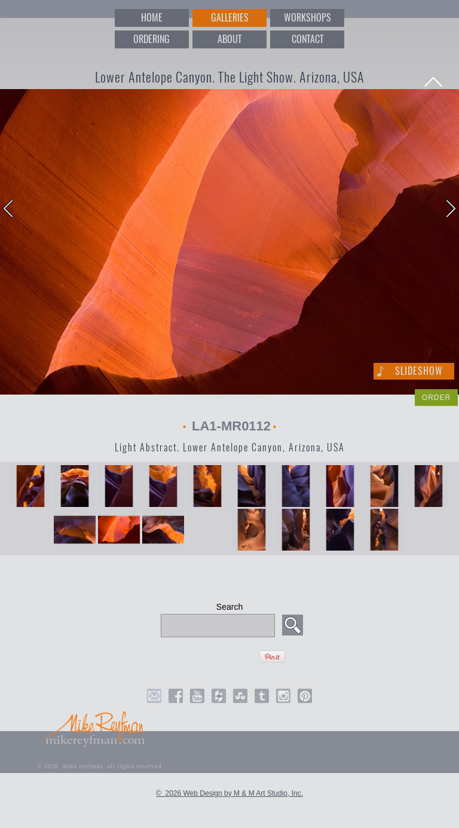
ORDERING (151, 39)
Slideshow (419, 371)
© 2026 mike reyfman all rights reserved (99, 766)
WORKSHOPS (307, 17)
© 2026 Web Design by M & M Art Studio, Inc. (229, 793)
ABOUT (229, 39)
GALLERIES (230, 17)
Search (229, 607)
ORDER (436, 397)
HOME (152, 17)
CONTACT (307, 39)
